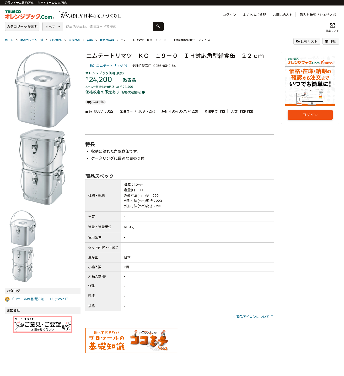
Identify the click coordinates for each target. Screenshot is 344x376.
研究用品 (56, 40)
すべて (50, 26)
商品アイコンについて (252, 316)
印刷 (330, 41)
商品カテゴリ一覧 (31, 40)
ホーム (9, 40)
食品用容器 (107, 40)
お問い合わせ (283, 14)
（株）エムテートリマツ (104, 65)
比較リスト (306, 41)
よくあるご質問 (254, 14)
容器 (90, 40)
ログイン (229, 14)
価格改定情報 (131, 92)
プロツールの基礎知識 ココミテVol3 (37, 299)
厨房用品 (74, 40)
